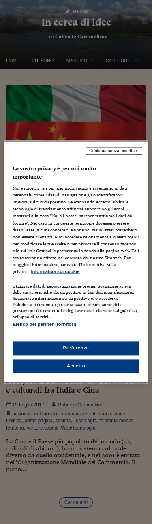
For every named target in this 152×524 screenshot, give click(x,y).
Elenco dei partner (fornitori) (44, 324)
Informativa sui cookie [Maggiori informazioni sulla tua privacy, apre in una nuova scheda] (55, 271)
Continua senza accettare (114, 150)
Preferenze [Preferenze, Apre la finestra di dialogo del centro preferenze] (76, 348)
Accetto (76, 366)
